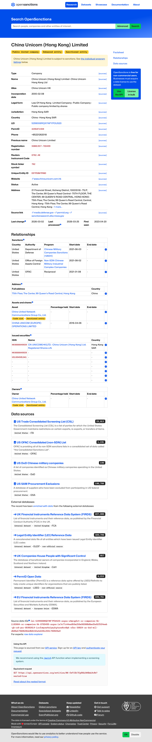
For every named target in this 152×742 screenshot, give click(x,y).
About (136, 4)
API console (43, 724)
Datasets (86, 4)
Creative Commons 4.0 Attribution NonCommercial (72, 720)
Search (135, 26)
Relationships (120, 58)
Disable (135, 734)
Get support (103, 707)
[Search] (63, 26)
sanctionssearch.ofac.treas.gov (48, 216)
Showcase (101, 4)
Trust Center (83, 724)
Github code (75, 715)
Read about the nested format (30, 681)
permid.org (63, 212)
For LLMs (112, 724)
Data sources (120, 63)
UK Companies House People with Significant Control (59, 556)
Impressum (16, 726)
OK (126, 734)
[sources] (103, 74)
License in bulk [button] (131, 93)
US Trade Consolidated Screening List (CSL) (59, 421)
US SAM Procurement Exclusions (59, 483)
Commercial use (20, 715)
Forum (100, 715)
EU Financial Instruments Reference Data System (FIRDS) (59, 597)
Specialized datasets (50, 710)
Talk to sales (103, 710)
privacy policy (51, 737)
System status (57, 724)
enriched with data (43, 506)
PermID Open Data (59, 576)
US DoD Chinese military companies (59, 463)
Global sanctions (48, 707)
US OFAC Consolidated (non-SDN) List (59, 442)
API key (77, 648)
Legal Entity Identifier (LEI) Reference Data (59, 535)
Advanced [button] (122, 26)
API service (51, 648)
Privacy (93, 724)
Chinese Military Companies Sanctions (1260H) (56, 252)
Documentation (120, 4)
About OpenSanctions (23, 707)
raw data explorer (33, 634)
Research (71, 4)
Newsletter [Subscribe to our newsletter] (75, 707)
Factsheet (118, 52)
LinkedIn (73, 710)
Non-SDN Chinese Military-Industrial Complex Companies (55, 263)
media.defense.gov (43, 212)
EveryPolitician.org (48, 715)
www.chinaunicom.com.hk (47, 179)
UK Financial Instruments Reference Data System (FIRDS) (59, 514)
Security (102, 724)
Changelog (70, 724)
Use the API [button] (119, 93)
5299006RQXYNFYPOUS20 (47, 123)
